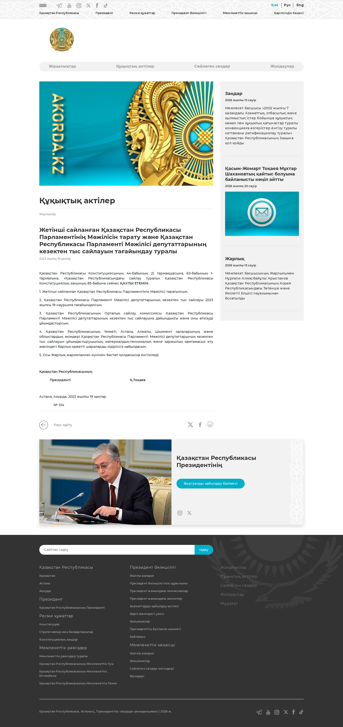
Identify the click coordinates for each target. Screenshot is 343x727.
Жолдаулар (282, 66)
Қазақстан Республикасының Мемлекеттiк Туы (76, 664)
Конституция (49, 624)
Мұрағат (229, 603)
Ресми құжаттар (142, 13)
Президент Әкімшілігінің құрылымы (159, 583)
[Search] (120, 550)
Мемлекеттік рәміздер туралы (63, 656)
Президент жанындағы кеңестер (156, 598)
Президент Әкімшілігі (189, 13)
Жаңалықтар (62, 66)
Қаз (274, 5)
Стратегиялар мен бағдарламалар (66, 632)
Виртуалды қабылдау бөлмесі (210, 483)
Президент (104, 13)
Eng (300, 5)
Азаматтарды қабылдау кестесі (154, 606)
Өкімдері (137, 676)
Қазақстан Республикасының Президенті (72, 607)
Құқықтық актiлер (135, 66)
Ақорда (45, 591)
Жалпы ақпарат (142, 576)
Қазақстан (47, 576)
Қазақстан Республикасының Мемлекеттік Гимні (78, 683)
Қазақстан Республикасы (59, 13)
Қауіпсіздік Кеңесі (289, 13)
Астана (44, 583)
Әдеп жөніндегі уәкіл (147, 614)
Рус (287, 5)
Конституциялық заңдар (58, 639)
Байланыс (138, 636)
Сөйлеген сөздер (212, 66)
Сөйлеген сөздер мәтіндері (152, 668)
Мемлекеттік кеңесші (240, 13)
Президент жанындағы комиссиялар (159, 591)
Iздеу (203, 550)
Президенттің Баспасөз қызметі (155, 629)
